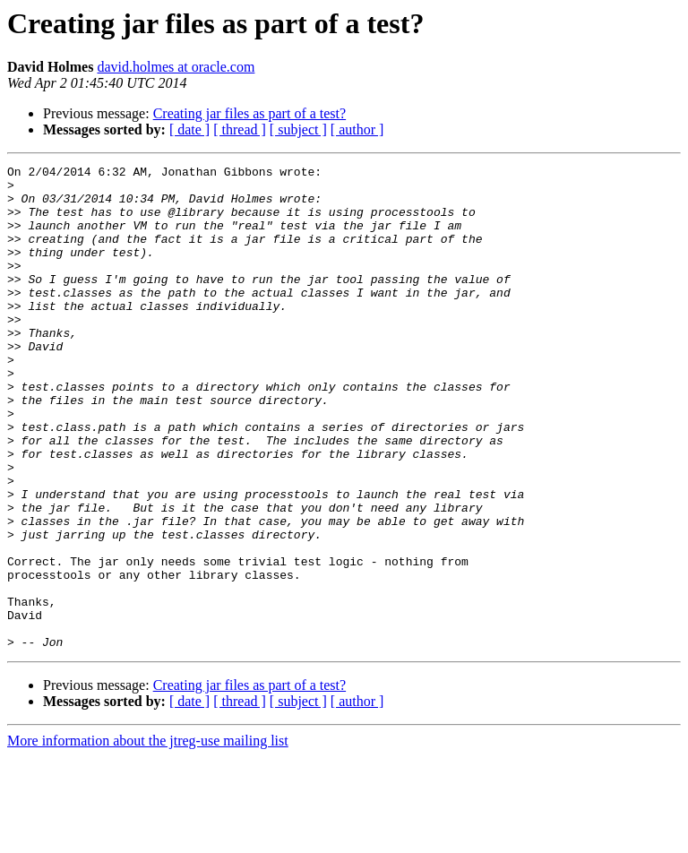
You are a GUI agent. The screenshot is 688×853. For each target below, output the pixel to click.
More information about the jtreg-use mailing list (147, 837)
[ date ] (189, 129)
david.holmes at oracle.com (175, 66)
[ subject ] (298, 129)
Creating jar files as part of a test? (249, 113)
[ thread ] (239, 129)
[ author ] (357, 129)
